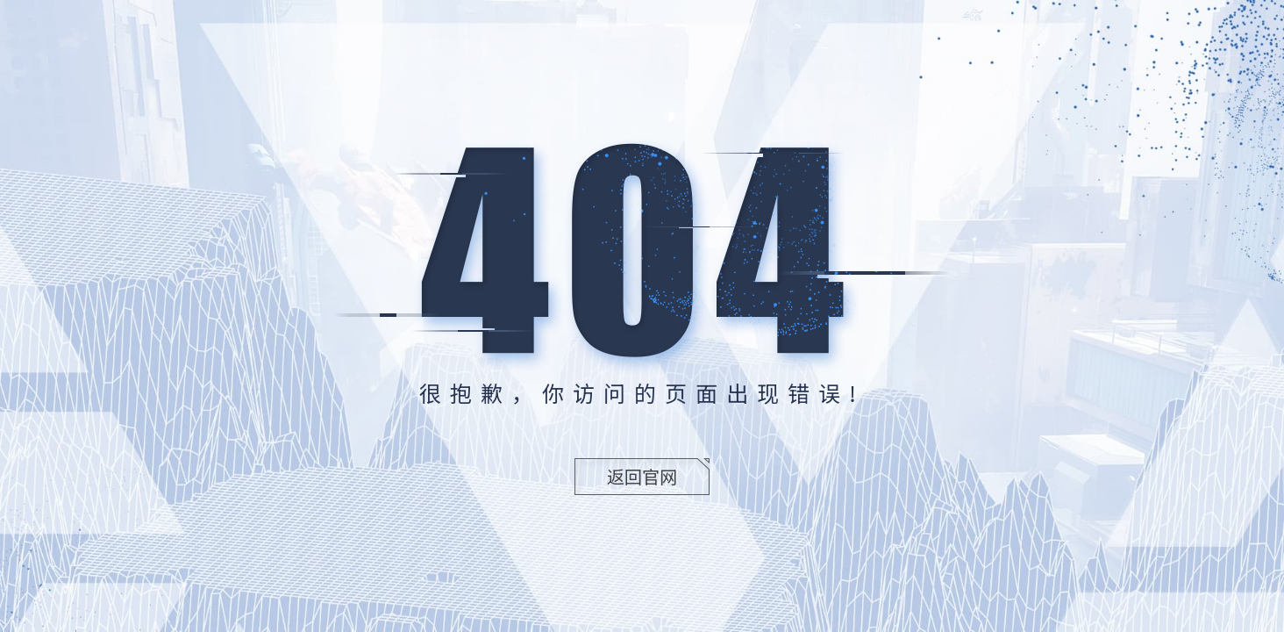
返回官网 (642, 476)
